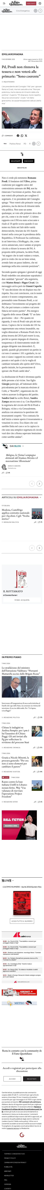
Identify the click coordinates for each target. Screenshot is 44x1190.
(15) (40, 717)
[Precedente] (32, 484)
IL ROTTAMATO (13, 591)
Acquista (22, 600)
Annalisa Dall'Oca (10, 522)
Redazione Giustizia (11, 772)
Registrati (32, 1079)
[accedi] (40, 3)
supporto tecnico (13, 1128)
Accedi (12, 1079)
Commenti (7, 136)
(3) (40, 522)
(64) (39, 772)
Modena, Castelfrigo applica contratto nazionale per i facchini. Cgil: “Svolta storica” (15, 514)
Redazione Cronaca (11, 747)
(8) (8, 473)
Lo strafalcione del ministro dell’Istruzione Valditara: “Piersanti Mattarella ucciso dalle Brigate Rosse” (21, 670)
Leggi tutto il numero (21, 921)
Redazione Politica (11, 717)
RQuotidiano (8, 82)
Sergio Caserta (14, 466)
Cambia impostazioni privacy (15, 1162)
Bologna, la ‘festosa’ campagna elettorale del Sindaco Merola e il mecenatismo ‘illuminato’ (22, 458)
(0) (40, 802)
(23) (39, 748)
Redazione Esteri (10, 802)
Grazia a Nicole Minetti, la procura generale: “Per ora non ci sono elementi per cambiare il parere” (15, 762)
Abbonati (31, 3)
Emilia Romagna (12, 54)
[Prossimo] (39, 484)
